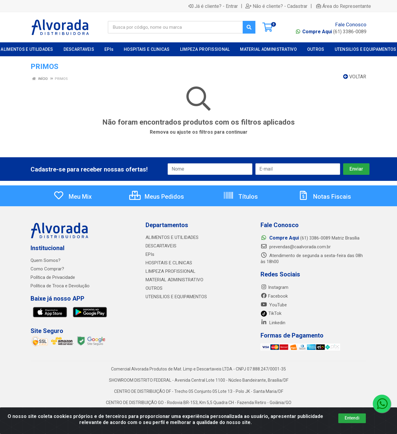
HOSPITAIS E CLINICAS (169, 263)
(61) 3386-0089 (334, 31)
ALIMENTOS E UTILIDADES (172, 237)
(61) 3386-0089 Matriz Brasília (310, 238)
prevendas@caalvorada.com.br (296, 247)
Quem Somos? (46, 260)
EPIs (150, 254)
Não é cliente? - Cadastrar (276, 6)
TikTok (271, 313)
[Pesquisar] (249, 27)
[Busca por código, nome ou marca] (175, 27)
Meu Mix (72, 196)
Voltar (354, 77)
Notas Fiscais (324, 196)
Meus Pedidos (156, 196)
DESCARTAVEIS (161, 246)
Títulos (240, 196)
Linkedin (273, 322)
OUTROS (154, 288)
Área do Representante (343, 6)
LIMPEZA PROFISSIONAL (170, 271)
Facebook (274, 296)
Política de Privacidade (53, 277)
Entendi (352, 418)
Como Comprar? (47, 269)
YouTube (274, 305)
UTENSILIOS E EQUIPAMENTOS (176, 296)
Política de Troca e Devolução (60, 286)
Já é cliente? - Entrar (213, 6)
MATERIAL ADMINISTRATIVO (174, 279)
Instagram (274, 287)
